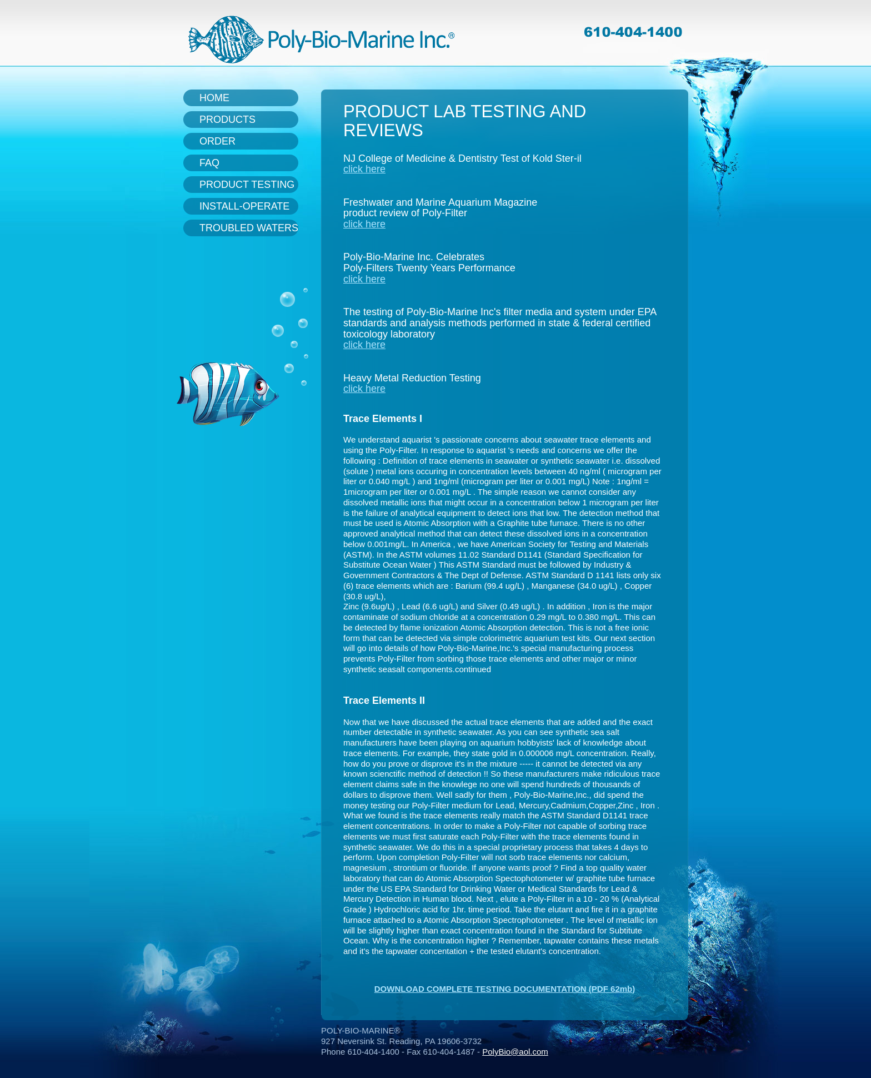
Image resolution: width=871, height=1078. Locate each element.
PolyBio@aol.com (515, 1051)
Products (227, 119)
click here (364, 169)
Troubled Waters (248, 228)
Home (214, 97)
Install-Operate (244, 206)
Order (217, 141)
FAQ (209, 162)
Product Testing (246, 184)
